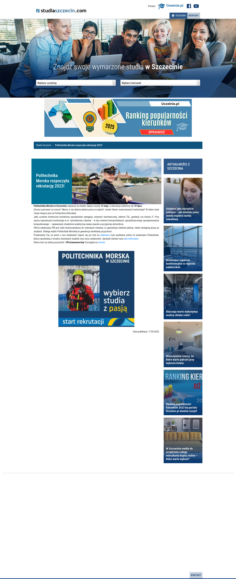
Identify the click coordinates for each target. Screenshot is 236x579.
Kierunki (179, 15)
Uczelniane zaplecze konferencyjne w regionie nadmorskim (180, 263)
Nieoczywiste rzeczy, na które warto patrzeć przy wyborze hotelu (180, 359)
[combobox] (76, 83)
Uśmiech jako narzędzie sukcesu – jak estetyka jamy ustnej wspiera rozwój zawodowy (182, 214)
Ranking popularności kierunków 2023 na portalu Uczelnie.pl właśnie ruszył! (181, 407)
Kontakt (194, 15)
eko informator (131, 238)
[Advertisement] (118, 523)
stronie (101, 242)
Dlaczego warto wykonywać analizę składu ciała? (182, 313)
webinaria (105, 235)
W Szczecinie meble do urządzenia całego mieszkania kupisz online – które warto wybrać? (182, 454)
